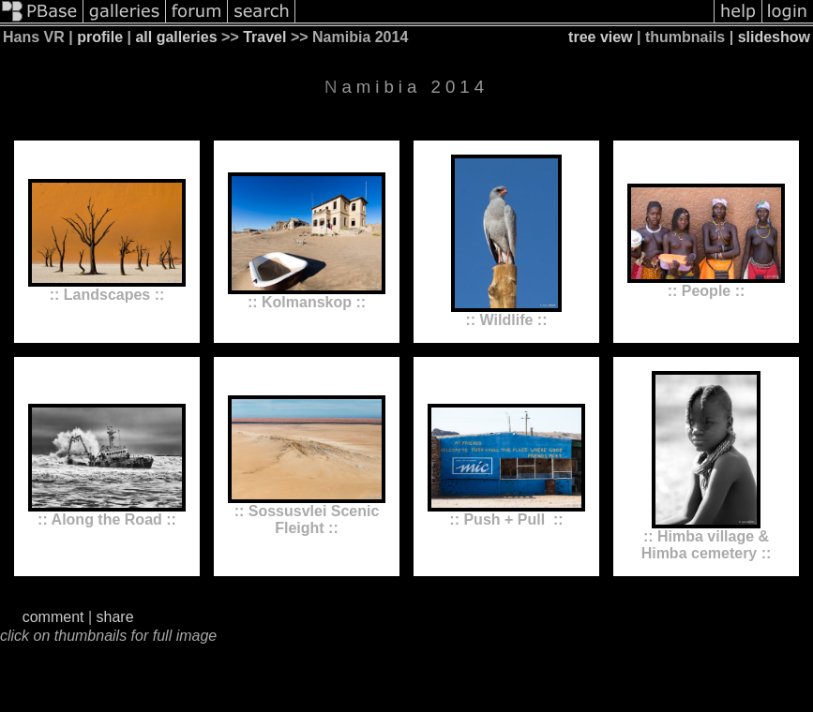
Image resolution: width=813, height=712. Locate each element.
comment (53, 617)
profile (100, 37)
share (115, 617)
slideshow (774, 37)
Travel (264, 37)
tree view (600, 37)
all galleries (176, 37)
